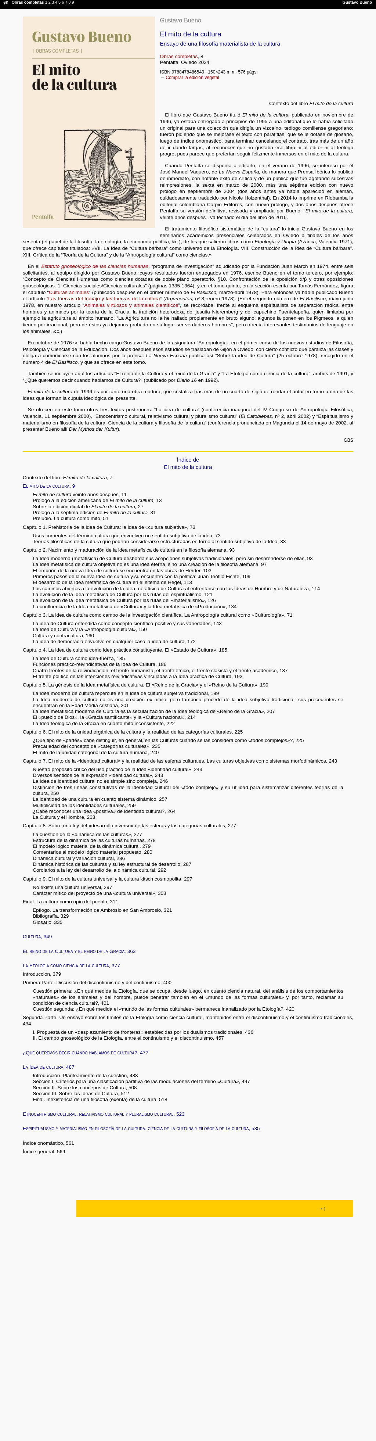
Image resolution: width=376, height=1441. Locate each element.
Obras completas (179, 56)
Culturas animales (69, 292)
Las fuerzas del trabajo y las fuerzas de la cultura (104, 298)
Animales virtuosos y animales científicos (131, 305)
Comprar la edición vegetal (192, 77)
